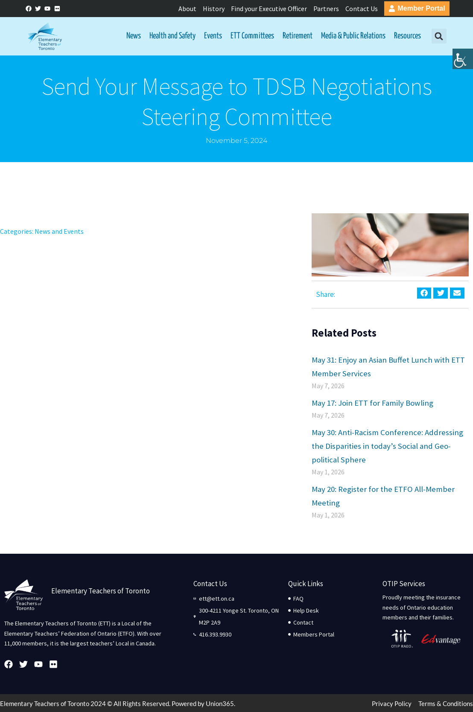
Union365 (220, 704)
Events (213, 36)
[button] (439, 36)
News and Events (59, 231)
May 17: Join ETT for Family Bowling (372, 403)
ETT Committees (252, 36)
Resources (407, 36)
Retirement (297, 36)
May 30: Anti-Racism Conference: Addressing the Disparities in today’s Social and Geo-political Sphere (387, 446)
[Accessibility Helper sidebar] (463, 65)
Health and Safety (172, 36)
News (133, 36)
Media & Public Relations (353, 36)
